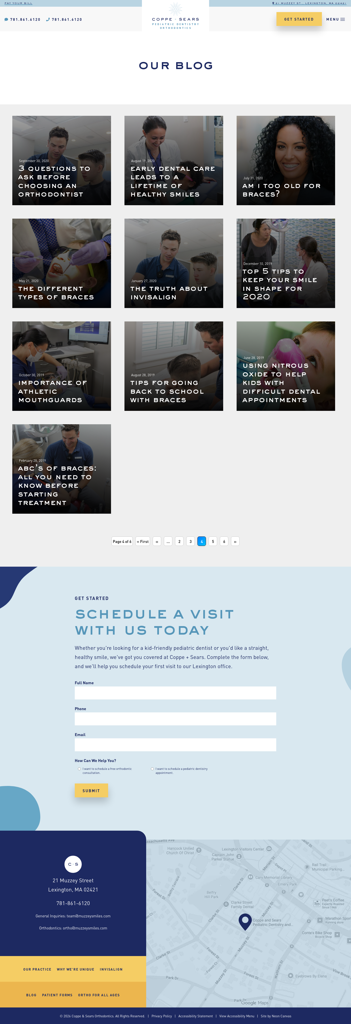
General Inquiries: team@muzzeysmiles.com (73, 915)
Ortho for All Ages (99, 994)
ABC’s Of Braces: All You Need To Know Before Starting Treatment (57, 485)
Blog (31, 994)
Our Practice (37, 969)
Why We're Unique (75, 969)
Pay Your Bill (18, 3)
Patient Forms (57, 994)
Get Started (299, 19)
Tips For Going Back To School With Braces (167, 391)
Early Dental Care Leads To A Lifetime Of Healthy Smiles (172, 181)
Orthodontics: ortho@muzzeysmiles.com (73, 928)
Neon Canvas (281, 1015)
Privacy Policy (162, 1015)
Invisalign (111, 969)
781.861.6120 (22, 19)
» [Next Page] (235, 541)
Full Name (84, 682)
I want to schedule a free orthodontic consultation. (107, 770)
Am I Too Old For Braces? (281, 190)
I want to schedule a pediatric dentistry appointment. (182, 770)
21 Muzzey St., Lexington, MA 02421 (309, 3)
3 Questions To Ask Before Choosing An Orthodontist (54, 181)
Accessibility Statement (195, 1015)
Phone (80, 708)
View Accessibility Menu (236, 1015)
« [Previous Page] (157, 541)
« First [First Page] (143, 541)
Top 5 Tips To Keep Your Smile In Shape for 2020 (279, 284)
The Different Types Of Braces (56, 293)
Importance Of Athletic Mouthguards (52, 391)
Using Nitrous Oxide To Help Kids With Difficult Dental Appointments (281, 383)
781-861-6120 (73, 902)
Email (80, 734)
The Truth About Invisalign (169, 293)
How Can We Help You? (95, 760)
